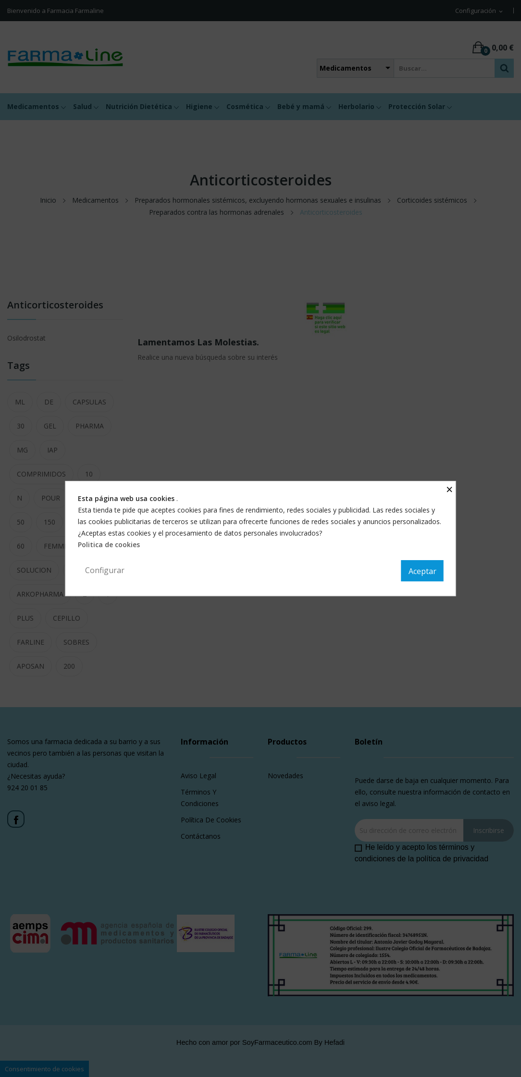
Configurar (104, 570)
